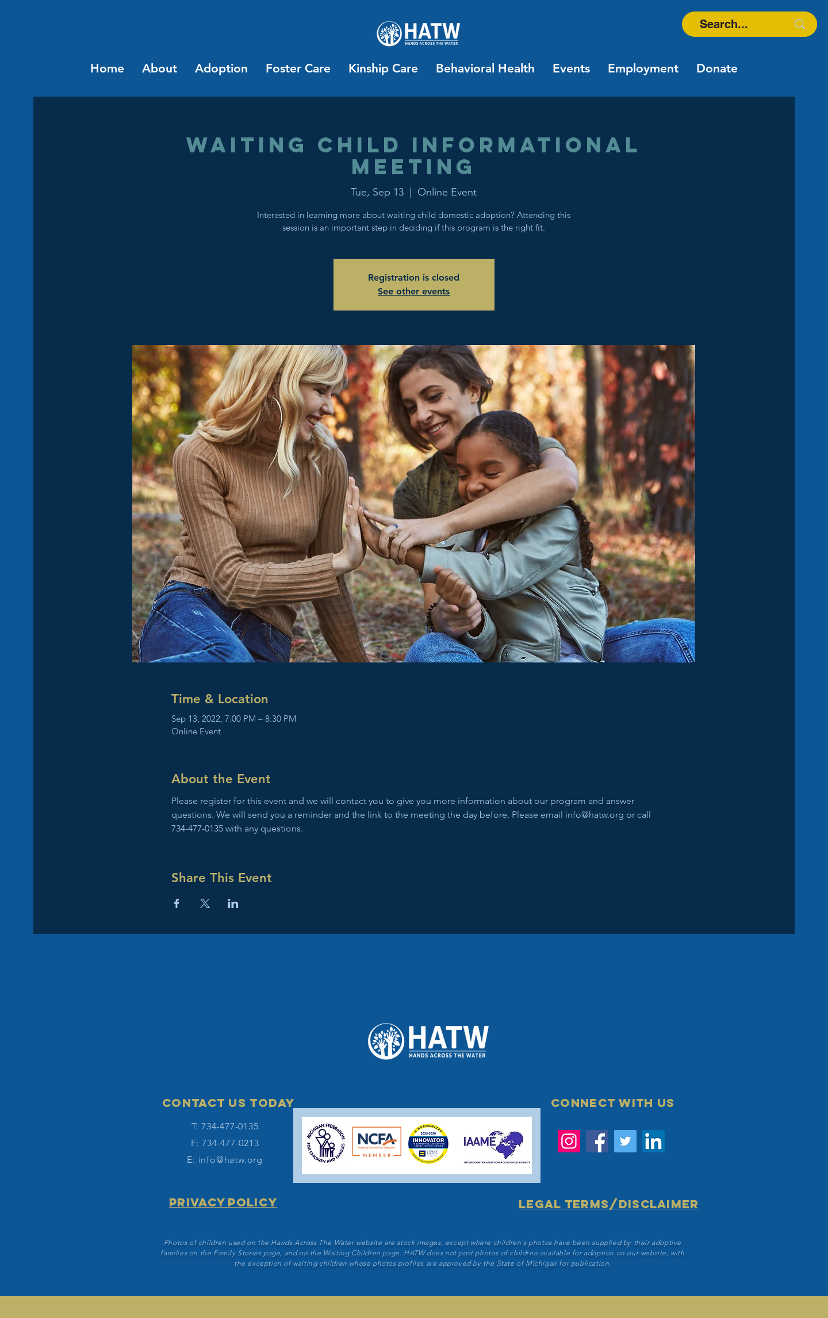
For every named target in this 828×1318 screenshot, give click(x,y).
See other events (414, 291)
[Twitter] (625, 1141)
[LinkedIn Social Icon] (653, 1141)
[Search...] (723, 24)
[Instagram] (569, 1141)
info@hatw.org (230, 1159)
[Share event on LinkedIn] (233, 903)
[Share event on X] (205, 903)
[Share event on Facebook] (176, 903)
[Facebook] (597, 1141)
